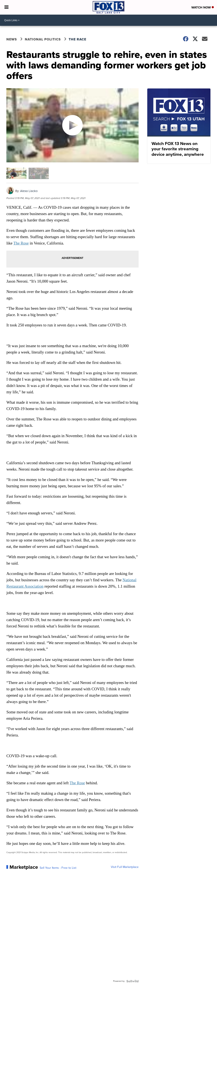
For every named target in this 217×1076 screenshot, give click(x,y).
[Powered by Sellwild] (132, 981)
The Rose (21, 243)
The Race (78, 39)
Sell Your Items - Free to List (58, 867)
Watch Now (202, 7)
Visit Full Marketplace (125, 867)
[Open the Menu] (6, 7)
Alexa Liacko (29, 191)
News (11, 39)
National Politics (43, 39)
